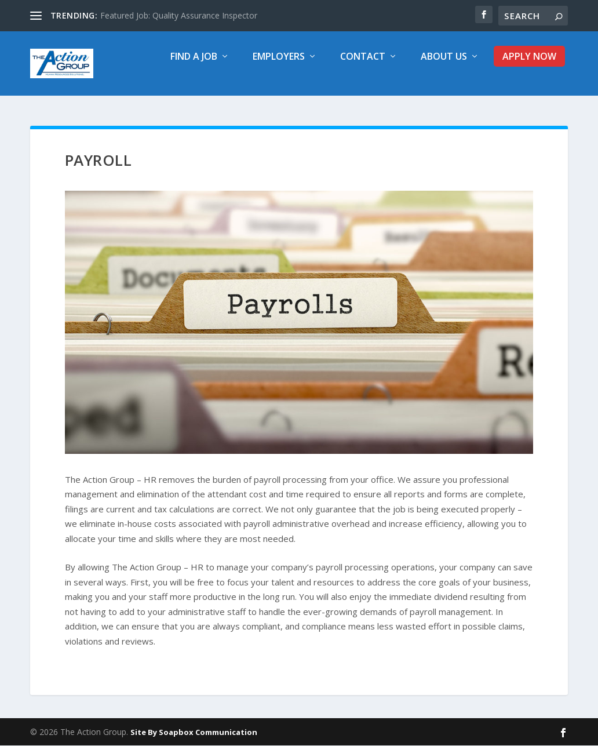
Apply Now (529, 63)
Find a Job (193, 63)
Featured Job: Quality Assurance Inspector (178, 15)
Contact (362, 63)
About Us (444, 63)
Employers (279, 63)
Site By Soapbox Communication (193, 732)
